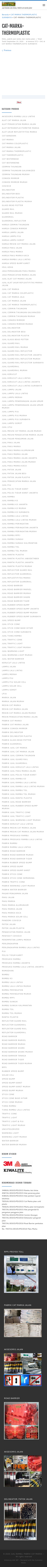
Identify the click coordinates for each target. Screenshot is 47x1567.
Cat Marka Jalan (11, 147)
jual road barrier (12, 585)
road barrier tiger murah (17, 1063)
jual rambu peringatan (15, 523)
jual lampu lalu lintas (15, 393)
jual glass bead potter (15, 339)
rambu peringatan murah (16, 994)
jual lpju (7, 427)
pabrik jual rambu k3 (14, 778)
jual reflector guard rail (17, 570)
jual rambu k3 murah (14, 508)
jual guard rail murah (15, 347)
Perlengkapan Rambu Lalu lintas (21, 947)
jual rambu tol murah (14, 550)
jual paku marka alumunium (18, 450)
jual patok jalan (11, 469)
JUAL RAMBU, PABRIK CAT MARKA (26, 1554)
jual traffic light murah (16, 647)
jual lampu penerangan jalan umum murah (22, 406)
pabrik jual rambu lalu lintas (19, 782)
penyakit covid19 (12, 936)
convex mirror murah (14, 182)
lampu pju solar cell (14, 682)
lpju (4, 693)
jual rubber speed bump (15, 605)
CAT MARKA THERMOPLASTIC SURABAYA (19, 44)
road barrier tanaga (14, 1055)
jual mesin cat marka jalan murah (21, 431)
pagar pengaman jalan (15, 893)
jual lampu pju (10, 411)
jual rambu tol (10, 547)
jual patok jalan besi (14, 473)
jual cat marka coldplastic (18, 293)
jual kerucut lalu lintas (16, 378)
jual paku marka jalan (15, 454)
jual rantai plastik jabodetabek (20, 558)
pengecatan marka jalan (16, 932)
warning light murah (14, 1137)
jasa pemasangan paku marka (19, 271)
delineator (8, 190)
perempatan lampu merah (16, 939)
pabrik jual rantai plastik (17, 798)
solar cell (8, 1075)
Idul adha (7, 267)
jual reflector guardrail (17, 574)
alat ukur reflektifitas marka (19, 132)
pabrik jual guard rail (15, 759)
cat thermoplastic (12, 155)
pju (4, 951)
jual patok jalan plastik (16, 477)
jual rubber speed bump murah (20, 612)
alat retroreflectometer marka (20, 128)
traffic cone (9, 1113)
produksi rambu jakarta (16, 963)
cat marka (8, 139)
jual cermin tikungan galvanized (21, 312)
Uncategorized (10, 1129)
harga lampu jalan (13, 232)
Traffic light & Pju (13, 1121)
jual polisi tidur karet (15, 489)
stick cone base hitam (14, 1098)
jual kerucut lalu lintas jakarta (21, 381)
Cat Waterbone (10, 162)
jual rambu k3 (10, 500)
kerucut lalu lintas (13, 662)
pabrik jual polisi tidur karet (19, 774)
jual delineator (11, 328)
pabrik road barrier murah (17, 855)
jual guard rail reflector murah (21, 358)
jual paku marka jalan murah (19, 462)
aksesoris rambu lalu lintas (18, 116)
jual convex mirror (13, 320)
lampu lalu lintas (12, 670)
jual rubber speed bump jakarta (20, 608)
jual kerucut (9, 374)
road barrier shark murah (17, 1051)
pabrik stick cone (12, 874)
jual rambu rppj (11, 535)
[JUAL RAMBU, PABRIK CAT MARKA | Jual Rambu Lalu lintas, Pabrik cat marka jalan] (8, 4)
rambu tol (8, 1009)
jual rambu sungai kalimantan (19, 543)
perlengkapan (10, 943)
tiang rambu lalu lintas (16, 1109)
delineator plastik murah (17, 201)
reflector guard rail (14, 1021)
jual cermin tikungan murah (18, 316)
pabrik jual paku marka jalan (19, 771)
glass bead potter (12, 205)
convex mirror (10, 178)
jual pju (6, 485)
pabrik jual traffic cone (16, 812)
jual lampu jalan (11, 389)
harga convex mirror (14, 228)
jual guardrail (10, 366)
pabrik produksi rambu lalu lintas (22, 839)
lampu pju (7, 678)
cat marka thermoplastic (16, 151)
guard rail (8, 209)
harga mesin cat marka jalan (18, 244)
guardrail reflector (14, 220)
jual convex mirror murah (17, 324)
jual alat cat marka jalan (17, 278)
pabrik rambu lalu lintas (16, 847)
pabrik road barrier (13, 851)
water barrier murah (14, 1144)
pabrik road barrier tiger (17, 858)
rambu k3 (7, 978)
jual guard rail (11, 343)
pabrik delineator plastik (17, 736)
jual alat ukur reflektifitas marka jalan (22, 284)
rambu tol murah (12, 1013)
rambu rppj (8, 997)
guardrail (8, 217)
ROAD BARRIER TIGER (13, 1059)
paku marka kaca (11, 912)
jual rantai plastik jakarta (17, 562)
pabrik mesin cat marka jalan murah (23, 831)
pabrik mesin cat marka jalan (19, 827)
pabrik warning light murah (18, 885)
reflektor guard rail (14, 1028)
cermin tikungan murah (16, 174)
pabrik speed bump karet (16, 870)
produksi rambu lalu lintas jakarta (23, 966)
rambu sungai (10, 1001)
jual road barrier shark (16, 597)
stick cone (8, 1094)
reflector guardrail (14, 1024)
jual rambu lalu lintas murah (19, 520)
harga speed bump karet (16, 263)
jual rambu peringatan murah (19, 531)
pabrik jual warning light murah (21, 820)
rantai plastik (10, 1017)
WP (17, 1560)
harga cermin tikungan (15, 224)
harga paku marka (12, 251)
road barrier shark (13, 1048)
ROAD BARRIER (9, 1036)
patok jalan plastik (13, 928)
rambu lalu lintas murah (16, 986)
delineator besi (11, 193)
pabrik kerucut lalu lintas (17, 824)
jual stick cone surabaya (16, 632)
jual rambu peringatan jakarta (20, 527)
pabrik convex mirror (14, 728)
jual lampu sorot (12, 423)
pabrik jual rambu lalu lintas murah (23, 786)
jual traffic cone (12, 639)
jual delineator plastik (15, 335)
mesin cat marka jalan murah (19, 713)
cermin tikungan (11, 166)
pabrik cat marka (12, 720)
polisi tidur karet (12, 955)
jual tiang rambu (12, 635)
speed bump (8, 1079)
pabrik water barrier (14, 889)
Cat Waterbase (10, 159)
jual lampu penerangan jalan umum (22, 401)
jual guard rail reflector (17, 351)
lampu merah (9, 674)
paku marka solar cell (15, 916)
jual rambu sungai (12, 539)
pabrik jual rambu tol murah (18, 794)
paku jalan (8, 897)
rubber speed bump (13, 1071)
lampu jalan (9, 666)
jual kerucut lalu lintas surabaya (22, 385)
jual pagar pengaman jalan (17, 438)
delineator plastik (13, 197)
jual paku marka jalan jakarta (19, 458)
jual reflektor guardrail (17, 581)
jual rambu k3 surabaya (15, 512)
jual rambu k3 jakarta (14, 504)
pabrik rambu (9, 843)
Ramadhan (8, 970)
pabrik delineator (12, 732)
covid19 (6, 186)
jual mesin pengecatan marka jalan (22, 434)
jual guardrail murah (14, 370)
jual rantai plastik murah (17, 566)
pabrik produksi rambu (15, 835)
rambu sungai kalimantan (17, 1005)
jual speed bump (11, 620)
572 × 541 (38, 41)
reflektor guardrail (14, 1032)
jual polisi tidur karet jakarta (20, 492)
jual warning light (13, 651)
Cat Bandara (9, 135)
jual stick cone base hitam (17, 628)
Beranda (5, 14)
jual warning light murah (17, 655)
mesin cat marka (11, 705)
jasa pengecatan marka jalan (19, 275)
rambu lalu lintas (12, 982)
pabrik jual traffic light (16, 816)
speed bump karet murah (16, 1086)
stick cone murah (12, 1102)
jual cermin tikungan (14, 308)
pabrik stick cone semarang (18, 878)
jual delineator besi (14, 331)
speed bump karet (12, 1082)
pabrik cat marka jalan (15, 724)
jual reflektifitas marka (16, 577)
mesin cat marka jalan (15, 709)
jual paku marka (11, 446)
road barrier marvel (14, 1040)
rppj (4, 1067)
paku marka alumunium (15, 905)
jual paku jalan (11, 442)
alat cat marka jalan (14, 120)
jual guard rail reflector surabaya (23, 362)
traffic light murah (13, 1125)
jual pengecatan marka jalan (19, 481)
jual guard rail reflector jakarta (22, 355)
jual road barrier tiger (15, 601)
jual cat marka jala (13, 297)
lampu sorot (9, 689)
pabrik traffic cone (13, 882)
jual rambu (8, 496)
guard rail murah (12, 213)
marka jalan (9, 697)
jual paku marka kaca (14, 465)
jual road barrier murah (16, 593)
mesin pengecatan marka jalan (19, 716)
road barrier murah (13, 1044)
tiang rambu (9, 1106)
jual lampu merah (12, 397)
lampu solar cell (12, 686)
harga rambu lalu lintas (16, 259)
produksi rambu (11, 959)
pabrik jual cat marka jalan (18, 751)
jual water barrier (13, 659)
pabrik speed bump (12, 866)
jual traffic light (12, 643)
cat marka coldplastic (15, 143)
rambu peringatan (12, 990)
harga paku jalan (12, 247)
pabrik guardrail (12, 744)
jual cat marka (10, 289)
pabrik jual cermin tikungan (18, 755)
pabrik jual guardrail (14, 763)
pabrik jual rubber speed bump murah (19, 807)
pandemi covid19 (11, 920)
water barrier (10, 1140)
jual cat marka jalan (14, 300)
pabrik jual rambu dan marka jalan (21, 39)
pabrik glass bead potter (16, 740)
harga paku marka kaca (15, 255)
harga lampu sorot (13, 240)
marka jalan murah (13, 701)
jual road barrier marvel (16, 589)
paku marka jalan (12, 909)
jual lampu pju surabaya (16, 419)
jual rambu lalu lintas (15, 516)
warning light (10, 1133)
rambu (5, 974)
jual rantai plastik (13, 554)
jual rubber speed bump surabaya (21, 616)
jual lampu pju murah (14, 415)
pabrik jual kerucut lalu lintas (20, 767)
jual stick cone (11, 624)
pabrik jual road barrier (16, 802)
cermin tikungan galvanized (18, 170)
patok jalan (9, 924)
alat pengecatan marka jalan (19, 124)
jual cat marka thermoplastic (19, 304)
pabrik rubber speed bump (17, 862)
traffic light (9, 1117)
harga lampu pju (11, 236)
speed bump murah (12, 1090)
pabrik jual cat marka (14, 747)
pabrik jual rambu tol (14, 790)
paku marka (8, 901)
